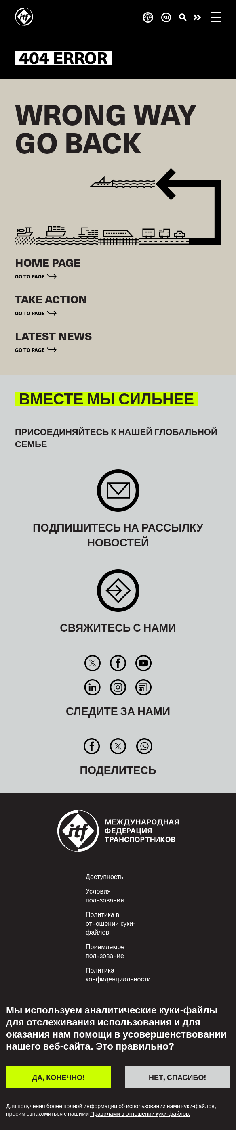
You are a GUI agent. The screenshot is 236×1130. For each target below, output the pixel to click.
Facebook (117, 663)
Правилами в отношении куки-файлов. (140, 1114)
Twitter (92, 663)
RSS (143, 687)
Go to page (30, 276)
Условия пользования (105, 895)
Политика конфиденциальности (118, 974)
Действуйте (197, 17)
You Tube (143, 663)
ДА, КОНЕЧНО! (58, 1077)
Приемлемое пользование (105, 951)
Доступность (104, 876)
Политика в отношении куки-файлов (110, 922)
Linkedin (92, 687)
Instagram (117, 687)
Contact (118, 594)
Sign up (118, 494)
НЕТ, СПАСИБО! (177, 1077)
